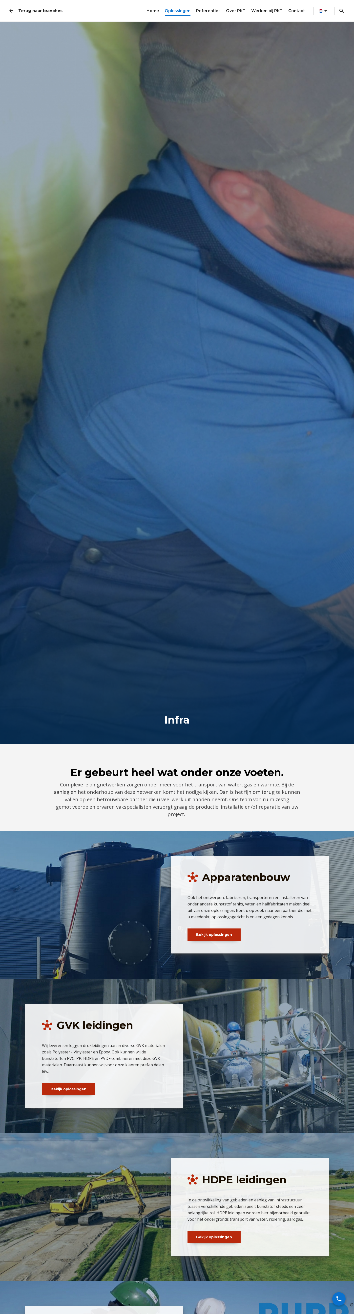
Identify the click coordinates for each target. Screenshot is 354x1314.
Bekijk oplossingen (214, 934)
